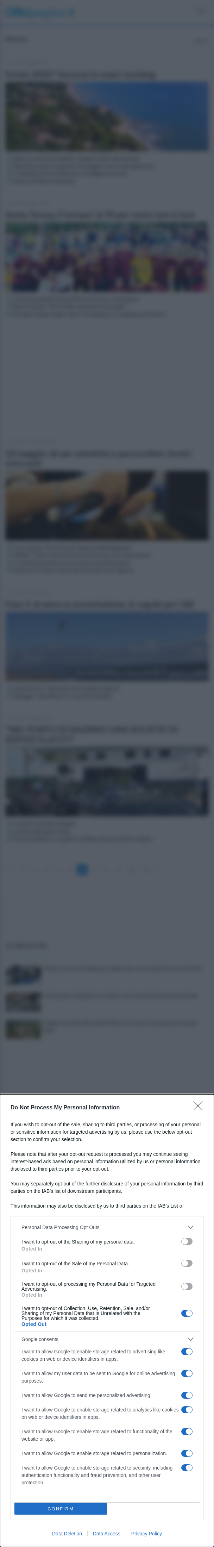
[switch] (187, 1241)
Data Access (106, 1533)
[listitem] (107, 1227)
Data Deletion (67, 1533)
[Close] (200, 1108)
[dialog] (107, 1320)
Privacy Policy (146, 1533)
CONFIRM (61, 1508)
